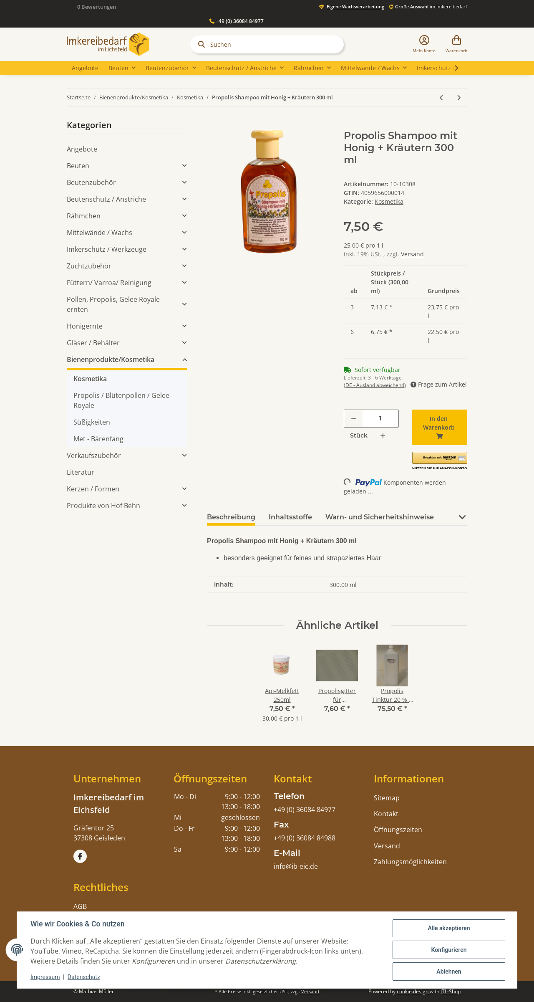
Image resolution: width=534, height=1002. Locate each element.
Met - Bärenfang (98, 438)
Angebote (82, 149)
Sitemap (387, 797)
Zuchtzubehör (89, 266)
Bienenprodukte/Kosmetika (110, 359)
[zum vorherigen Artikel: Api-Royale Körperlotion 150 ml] (441, 97)
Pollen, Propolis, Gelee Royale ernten (113, 304)
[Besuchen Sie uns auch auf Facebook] (80, 856)
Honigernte (85, 326)
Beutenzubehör (91, 182)
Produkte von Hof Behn (103, 505)
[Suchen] (267, 44)
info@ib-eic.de (296, 866)
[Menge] (380, 418)
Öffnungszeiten (398, 829)
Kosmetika (389, 201)
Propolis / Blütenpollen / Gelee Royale (121, 400)
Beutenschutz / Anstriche (106, 199)
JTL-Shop (451, 991)
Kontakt (386, 813)
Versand (412, 254)
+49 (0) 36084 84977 (236, 21)
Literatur (80, 472)
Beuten (78, 165)
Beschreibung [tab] (231, 517)
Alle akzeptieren (449, 928)
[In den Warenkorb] (213, 125)
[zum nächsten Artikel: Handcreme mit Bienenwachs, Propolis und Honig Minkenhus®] (458, 97)
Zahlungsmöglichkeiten (410, 861)
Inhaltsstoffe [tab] (290, 517)
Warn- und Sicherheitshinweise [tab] (379, 517)
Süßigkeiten (91, 422)
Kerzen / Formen (93, 488)
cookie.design (413, 991)
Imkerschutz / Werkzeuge (106, 249)
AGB (80, 906)
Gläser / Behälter (93, 342)
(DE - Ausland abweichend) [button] (375, 385)
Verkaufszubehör (94, 455)
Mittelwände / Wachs (99, 232)
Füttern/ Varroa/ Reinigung (109, 282)
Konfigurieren (448, 949)
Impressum (45, 977)
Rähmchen (84, 215)
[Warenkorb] (456, 44)
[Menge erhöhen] (382, 435)
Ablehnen (448, 971)
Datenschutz (84, 977)
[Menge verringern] (353, 418)
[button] (424, 44)
